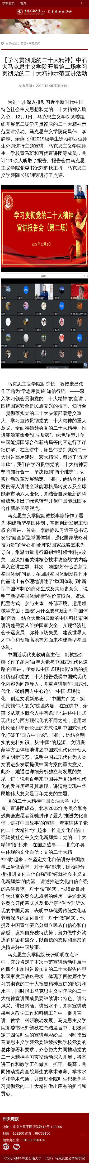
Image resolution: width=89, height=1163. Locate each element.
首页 (23, 3)
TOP (83, 1132)
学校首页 (8, 3)
